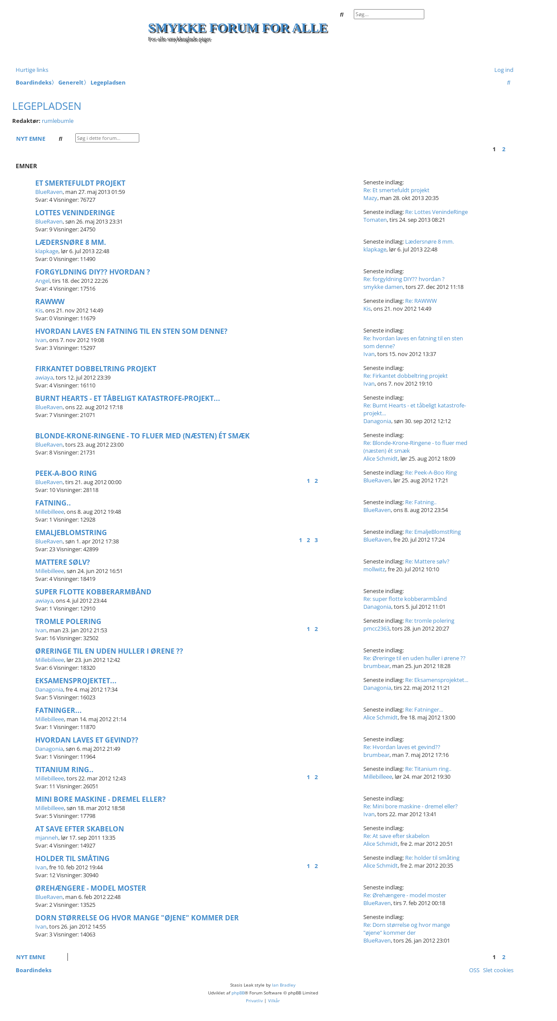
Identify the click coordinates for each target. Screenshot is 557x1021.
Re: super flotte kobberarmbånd (405, 599)
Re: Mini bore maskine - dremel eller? (410, 806)
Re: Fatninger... (424, 709)
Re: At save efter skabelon (396, 836)
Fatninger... (58, 710)
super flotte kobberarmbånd (93, 592)
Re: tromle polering (429, 620)
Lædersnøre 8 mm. (70, 242)
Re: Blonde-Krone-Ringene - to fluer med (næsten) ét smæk (415, 447)
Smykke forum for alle (238, 27)
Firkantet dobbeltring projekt (95, 368)
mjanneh (46, 837)
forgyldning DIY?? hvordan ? (92, 272)
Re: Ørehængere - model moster (404, 895)
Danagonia (377, 421)
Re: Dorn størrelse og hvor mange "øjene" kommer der (406, 928)
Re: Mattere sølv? (427, 561)
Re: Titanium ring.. (428, 769)
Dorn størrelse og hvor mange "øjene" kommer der (137, 918)
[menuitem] (502, 70)
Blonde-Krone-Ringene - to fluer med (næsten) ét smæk (142, 436)
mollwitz (374, 569)
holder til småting (72, 858)
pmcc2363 (376, 628)
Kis (39, 310)
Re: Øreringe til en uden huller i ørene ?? (414, 658)
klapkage (46, 251)
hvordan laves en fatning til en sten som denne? (131, 331)
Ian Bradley (283, 985)
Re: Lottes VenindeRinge (436, 212)
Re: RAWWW (421, 301)
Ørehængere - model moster (90, 888)
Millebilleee (49, 512)
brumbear (376, 666)
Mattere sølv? (62, 562)
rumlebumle (58, 121)
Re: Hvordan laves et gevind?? (401, 747)
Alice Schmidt (380, 458)
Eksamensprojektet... (76, 680)
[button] (511, 149)
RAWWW (49, 301)
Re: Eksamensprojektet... (436, 680)
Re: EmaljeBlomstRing (433, 532)
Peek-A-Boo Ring (66, 473)
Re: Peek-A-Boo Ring (431, 472)
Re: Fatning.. (420, 502)
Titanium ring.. (64, 769)
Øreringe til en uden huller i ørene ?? (109, 651)
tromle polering (68, 621)
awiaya (44, 377)
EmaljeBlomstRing (71, 532)
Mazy (370, 198)
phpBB (238, 993)
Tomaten (375, 220)
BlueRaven (49, 192)
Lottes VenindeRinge (75, 212)
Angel (42, 281)
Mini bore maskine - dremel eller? (100, 799)
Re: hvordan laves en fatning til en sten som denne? (413, 342)
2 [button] (503, 149)
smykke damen (383, 287)
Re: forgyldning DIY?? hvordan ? (404, 279)
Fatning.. (53, 503)
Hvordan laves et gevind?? (86, 740)
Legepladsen (46, 105)
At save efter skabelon (79, 829)
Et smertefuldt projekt (80, 183)
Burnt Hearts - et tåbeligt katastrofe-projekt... (127, 398)
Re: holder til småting (432, 858)
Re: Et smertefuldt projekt (396, 190)
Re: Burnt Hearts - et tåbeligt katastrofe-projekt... (414, 409)
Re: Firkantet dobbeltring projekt (405, 376)
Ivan (41, 340)
